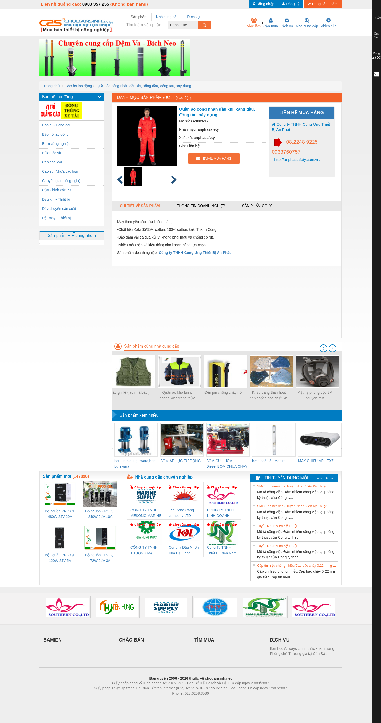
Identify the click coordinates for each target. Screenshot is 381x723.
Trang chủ (51, 86)
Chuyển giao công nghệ (61, 181)
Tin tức (376, 17)
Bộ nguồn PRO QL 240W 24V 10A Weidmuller (100, 514)
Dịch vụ (287, 23)
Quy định (376, 35)
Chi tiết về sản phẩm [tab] (140, 206)
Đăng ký (290, 4)
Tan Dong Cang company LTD (181, 513)
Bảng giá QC (376, 55)
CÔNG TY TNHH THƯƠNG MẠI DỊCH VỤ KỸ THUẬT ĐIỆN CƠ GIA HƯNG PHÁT (144, 550)
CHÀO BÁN (131, 640)
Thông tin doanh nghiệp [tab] (201, 206)
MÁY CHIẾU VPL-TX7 (316, 461)
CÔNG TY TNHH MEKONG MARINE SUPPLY (146, 513)
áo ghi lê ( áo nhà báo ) (131, 392)
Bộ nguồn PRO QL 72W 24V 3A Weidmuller (100, 558)
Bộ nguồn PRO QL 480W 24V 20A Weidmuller (60, 514)
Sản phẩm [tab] (139, 17)
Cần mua (270, 23)
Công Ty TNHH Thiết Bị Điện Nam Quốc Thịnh (222, 550)
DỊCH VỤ (279, 640)
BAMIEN (52, 640)
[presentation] (323, 348)
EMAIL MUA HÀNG (213, 158)
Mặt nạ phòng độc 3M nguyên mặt (314, 395)
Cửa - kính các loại (57, 190)
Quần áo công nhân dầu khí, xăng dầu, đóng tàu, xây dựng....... (147, 86)
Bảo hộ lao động (78, 86)
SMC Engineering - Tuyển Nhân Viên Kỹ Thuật (291, 486)
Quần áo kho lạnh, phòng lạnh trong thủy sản (177, 395)
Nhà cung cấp (307, 23)
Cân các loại (52, 162)
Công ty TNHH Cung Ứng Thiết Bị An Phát (301, 127)
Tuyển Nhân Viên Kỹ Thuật (277, 526)
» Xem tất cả (325, 478)
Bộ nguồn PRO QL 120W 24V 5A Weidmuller (60, 558)
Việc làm (254, 23)
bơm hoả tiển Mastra (268, 461)
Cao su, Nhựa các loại (60, 171)
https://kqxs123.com (215, 701)
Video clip (328, 23)
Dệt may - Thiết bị (56, 218)
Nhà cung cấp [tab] (167, 17)
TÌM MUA (204, 640)
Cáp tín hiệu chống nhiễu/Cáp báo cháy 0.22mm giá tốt (297, 566)
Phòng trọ (157, 701)
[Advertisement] (226, 302)
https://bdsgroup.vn (183, 701)
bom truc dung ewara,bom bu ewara (135, 464)
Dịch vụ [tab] (193, 17)
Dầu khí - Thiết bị (56, 199)
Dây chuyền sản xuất (59, 209)
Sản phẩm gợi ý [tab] (257, 206)
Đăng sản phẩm (323, 4)
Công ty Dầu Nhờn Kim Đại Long (184, 550)
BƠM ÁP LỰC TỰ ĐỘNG (180, 461)
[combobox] (196, 25)
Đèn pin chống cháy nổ (223, 392)
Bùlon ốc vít (51, 153)
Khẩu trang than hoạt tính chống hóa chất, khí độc (269, 395)
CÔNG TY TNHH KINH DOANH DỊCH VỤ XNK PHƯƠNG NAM (220, 513)
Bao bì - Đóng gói (56, 125)
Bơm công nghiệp (56, 144)
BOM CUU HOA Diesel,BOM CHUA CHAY (226, 464)
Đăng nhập (263, 4)
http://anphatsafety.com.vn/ (296, 159)
